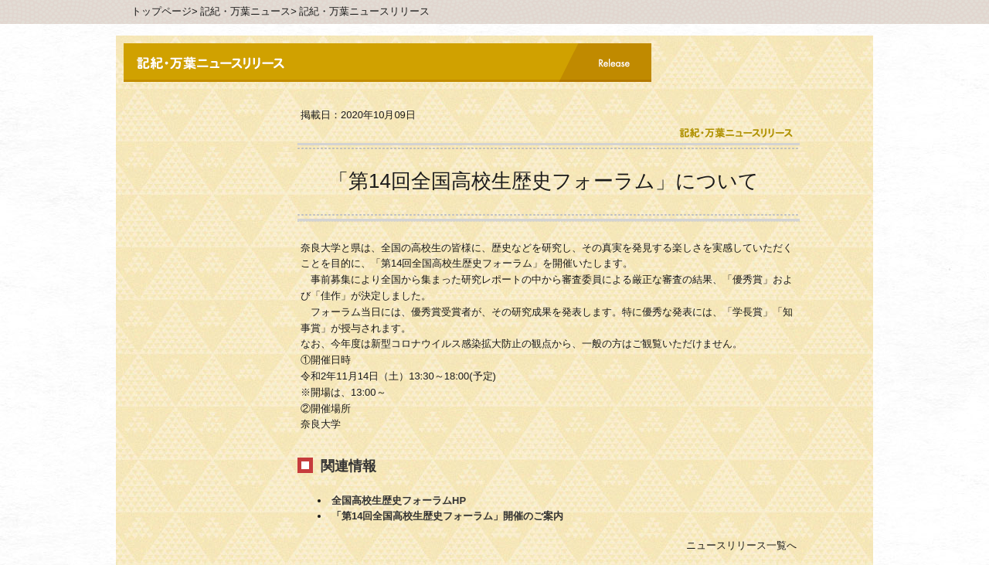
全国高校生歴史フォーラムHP (398, 500)
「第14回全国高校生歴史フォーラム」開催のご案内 (447, 516)
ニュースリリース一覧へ (741, 545)
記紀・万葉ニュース (245, 11)
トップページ (161, 11)
